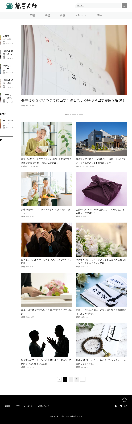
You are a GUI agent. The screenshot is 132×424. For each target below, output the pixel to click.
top (124, 401)
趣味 (99, 15)
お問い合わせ (43, 406)
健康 (62, 15)
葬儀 (32, 15)
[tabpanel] (74, 65)
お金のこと (81, 15)
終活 (47, 15)
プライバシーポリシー (25, 406)
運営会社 (8, 406)
